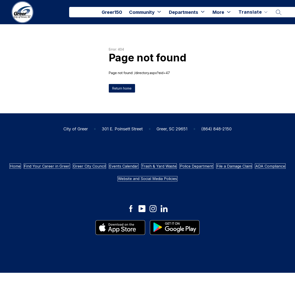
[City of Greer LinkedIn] (164, 218)
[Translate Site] (252, 12)
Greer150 (112, 12)
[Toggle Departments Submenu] (203, 12)
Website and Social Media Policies (223, 185)
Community (142, 12)
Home (41, 168)
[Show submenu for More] (218, 12)
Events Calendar (190, 168)
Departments (183, 12)
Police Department (56, 185)
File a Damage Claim (108, 185)
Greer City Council (142, 168)
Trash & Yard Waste (240, 168)
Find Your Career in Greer (86, 168)
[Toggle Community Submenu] (159, 12)
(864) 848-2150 (216, 128)
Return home (122, 88)
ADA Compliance (159, 185)
